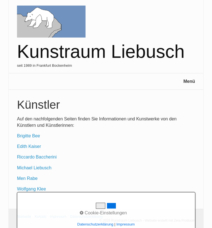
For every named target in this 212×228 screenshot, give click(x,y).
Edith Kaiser (29, 146)
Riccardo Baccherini (37, 157)
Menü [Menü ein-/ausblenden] (189, 81)
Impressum (58, 217)
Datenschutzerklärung (86, 217)
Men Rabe (27, 178)
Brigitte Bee (28, 135)
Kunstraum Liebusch (101, 51)
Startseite (24, 217)
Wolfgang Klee (31, 189)
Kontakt (40, 217)
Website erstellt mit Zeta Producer (170, 220)
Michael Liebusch (34, 167)
